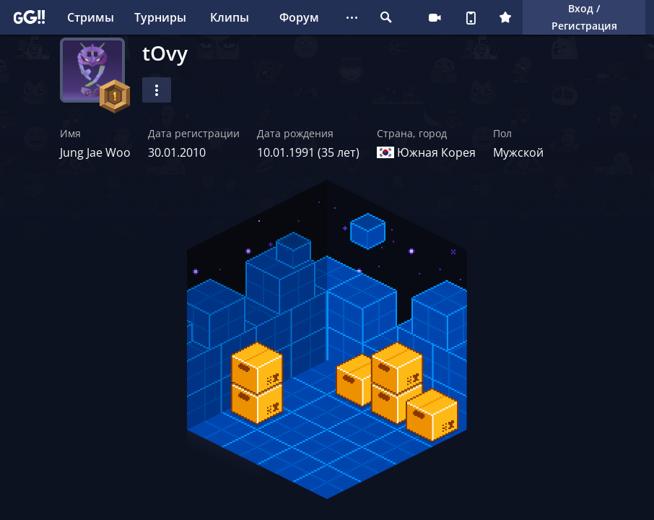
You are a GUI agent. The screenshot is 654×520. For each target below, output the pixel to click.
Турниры (160, 17)
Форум (299, 17)
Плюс (505, 17)
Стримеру (434, 17)
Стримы (90, 17)
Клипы (229, 17)
